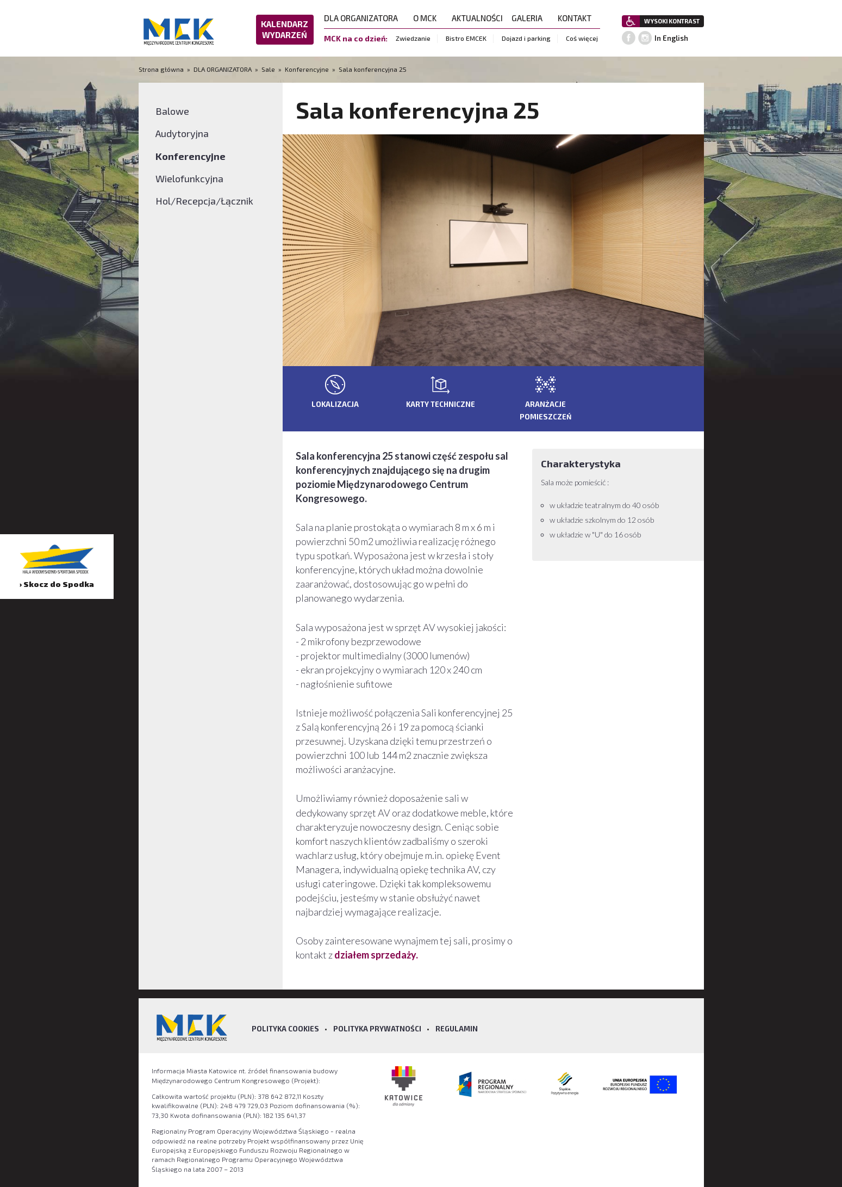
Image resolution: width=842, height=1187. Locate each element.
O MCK (428, 18)
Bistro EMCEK (466, 38)
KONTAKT (578, 18)
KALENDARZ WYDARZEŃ (284, 29)
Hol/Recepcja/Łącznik (204, 201)
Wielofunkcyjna (189, 178)
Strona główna (162, 69)
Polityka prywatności (377, 1028)
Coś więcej (582, 38)
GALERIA (530, 18)
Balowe (172, 111)
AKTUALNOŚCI (477, 18)
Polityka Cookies (285, 1028)
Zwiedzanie (413, 38)
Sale (268, 69)
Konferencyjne (307, 69)
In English (671, 38)
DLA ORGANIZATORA (364, 18)
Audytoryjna (182, 133)
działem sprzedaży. (376, 955)
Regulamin (456, 1028)
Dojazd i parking (526, 38)
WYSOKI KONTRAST (672, 20)
